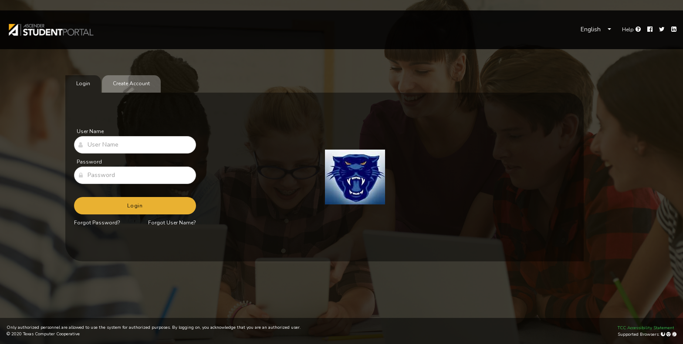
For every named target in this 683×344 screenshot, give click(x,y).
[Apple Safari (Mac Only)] (674, 334)
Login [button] (135, 205)
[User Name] (135, 145)
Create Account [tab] (131, 83)
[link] (51, 29)
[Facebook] (650, 29)
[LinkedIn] (673, 29)
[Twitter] (662, 29)
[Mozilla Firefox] (663, 334)
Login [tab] (83, 83)
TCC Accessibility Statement (646, 328)
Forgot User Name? (172, 222)
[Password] (135, 175)
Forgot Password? (97, 222)
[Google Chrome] (669, 334)
